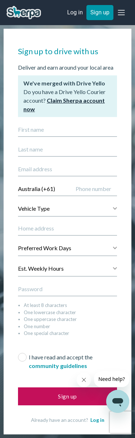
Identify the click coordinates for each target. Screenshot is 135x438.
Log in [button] (75, 12)
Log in (97, 420)
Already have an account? (67, 420)
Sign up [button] (99, 12)
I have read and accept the (61, 361)
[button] (121, 12)
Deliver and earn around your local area (65, 67)
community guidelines (58, 365)
